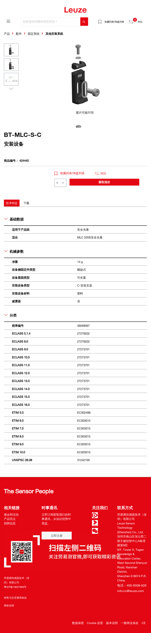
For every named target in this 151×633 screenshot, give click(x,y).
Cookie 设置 (95, 623)
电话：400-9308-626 (132, 585)
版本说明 (112, 623)
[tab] (12, 203)
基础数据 (14, 219)
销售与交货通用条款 (15, 597)
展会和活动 (11, 514)
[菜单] (8, 21)
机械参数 (14, 251)
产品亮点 (10, 519)
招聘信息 (10, 523)
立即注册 (57, 535)
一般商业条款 (129, 623)
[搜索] (84, 21)
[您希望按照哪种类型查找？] (50, 21)
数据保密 (78, 623)
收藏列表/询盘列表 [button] (69, 173)
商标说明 (9, 605)
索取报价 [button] (104, 182)
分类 (10, 315)
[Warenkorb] (144, 20)
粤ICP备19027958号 (15, 586)
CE (144, 623)
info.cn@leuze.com (130, 591)
